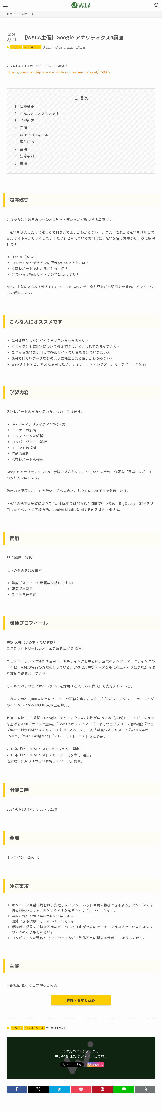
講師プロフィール (34, 134)
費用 (23, 127)
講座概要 (27, 106)
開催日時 (27, 141)
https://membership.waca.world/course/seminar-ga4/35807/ (59, 71)
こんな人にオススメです (39, 113)
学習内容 (27, 120)
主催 (23, 163)
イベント (16, 47)
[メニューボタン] (5, 5)
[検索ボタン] (156, 5)
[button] (17, 1089)
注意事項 (27, 155)
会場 (23, 148)
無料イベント (58, 1027)
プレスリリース (32, 47)
